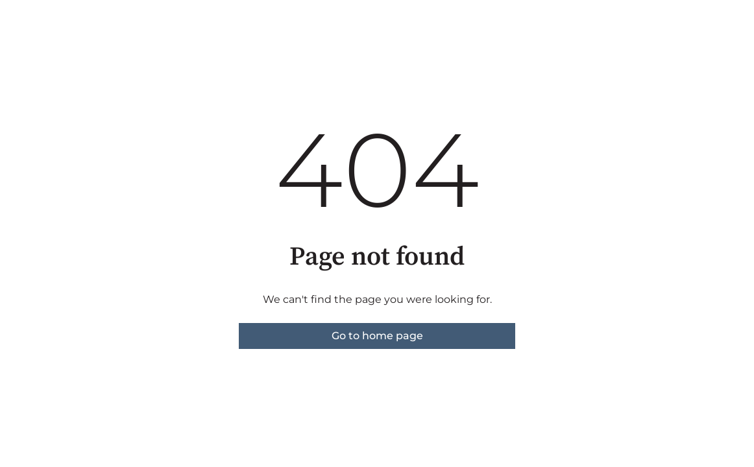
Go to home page (377, 335)
